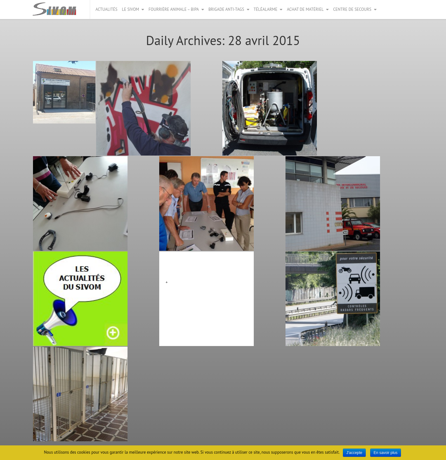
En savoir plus (385, 452)
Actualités (106, 9)
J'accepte (354, 452)
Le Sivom (130, 9)
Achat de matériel (305, 9)
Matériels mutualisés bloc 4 (200, 265)
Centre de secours (352, 9)
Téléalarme (266, 9)
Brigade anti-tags (226, 9)
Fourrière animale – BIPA (173, 9)
